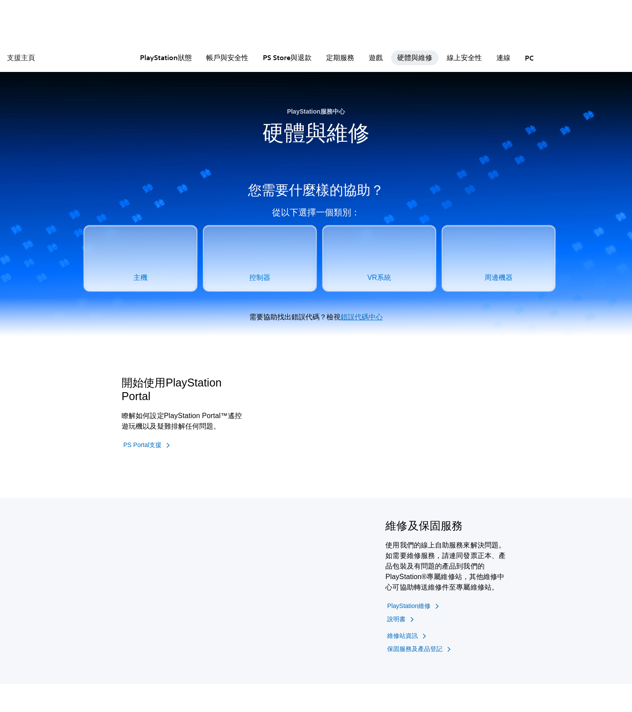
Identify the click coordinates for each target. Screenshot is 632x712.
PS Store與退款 (287, 57)
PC (529, 58)
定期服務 (340, 57)
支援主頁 (21, 57)
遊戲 (376, 57)
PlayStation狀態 (166, 57)
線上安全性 (464, 57)
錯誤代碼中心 (362, 317)
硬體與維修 (414, 57)
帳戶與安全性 (227, 57)
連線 (503, 57)
